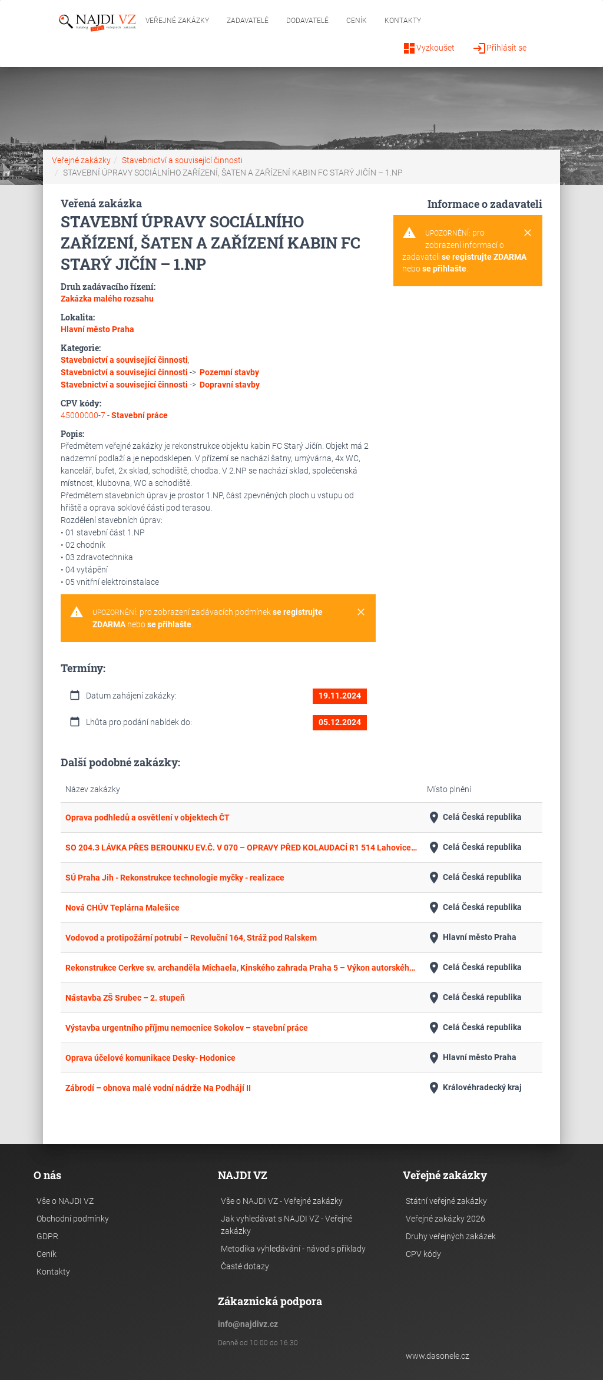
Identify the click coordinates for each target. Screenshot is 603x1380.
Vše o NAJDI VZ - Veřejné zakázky (282, 1201)
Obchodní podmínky (73, 1218)
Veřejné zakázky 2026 (445, 1218)
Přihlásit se (499, 48)
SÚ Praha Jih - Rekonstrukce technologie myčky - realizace (174, 877)
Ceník (356, 20)
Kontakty (403, 20)
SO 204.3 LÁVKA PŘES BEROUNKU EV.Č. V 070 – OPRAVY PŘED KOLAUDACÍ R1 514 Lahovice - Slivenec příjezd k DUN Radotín (241, 847)
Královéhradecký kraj (474, 1088)
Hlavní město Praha (471, 938)
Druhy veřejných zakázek (451, 1236)
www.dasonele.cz (437, 1356)
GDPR (47, 1236)
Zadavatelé (248, 20)
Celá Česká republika (474, 817)
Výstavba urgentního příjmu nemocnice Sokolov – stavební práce (186, 1027)
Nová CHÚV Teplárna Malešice (122, 907)
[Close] (361, 612)
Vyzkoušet (428, 48)
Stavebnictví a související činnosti (182, 160)
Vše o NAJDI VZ (65, 1201)
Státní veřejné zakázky (446, 1201)
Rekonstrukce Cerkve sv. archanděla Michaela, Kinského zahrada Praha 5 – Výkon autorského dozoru (241, 967)
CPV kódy (423, 1254)
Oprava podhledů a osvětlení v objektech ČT (147, 817)
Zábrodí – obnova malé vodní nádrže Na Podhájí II (158, 1088)
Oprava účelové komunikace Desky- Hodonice (150, 1058)
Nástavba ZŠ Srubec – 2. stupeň (125, 997)
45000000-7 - (114, 415)
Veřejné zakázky (177, 20)
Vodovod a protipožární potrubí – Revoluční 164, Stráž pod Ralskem (191, 937)
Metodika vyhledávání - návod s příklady (293, 1248)
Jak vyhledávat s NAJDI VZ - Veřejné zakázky (286, 1225)
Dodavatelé (307, 20)
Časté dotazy (245, 1266)
